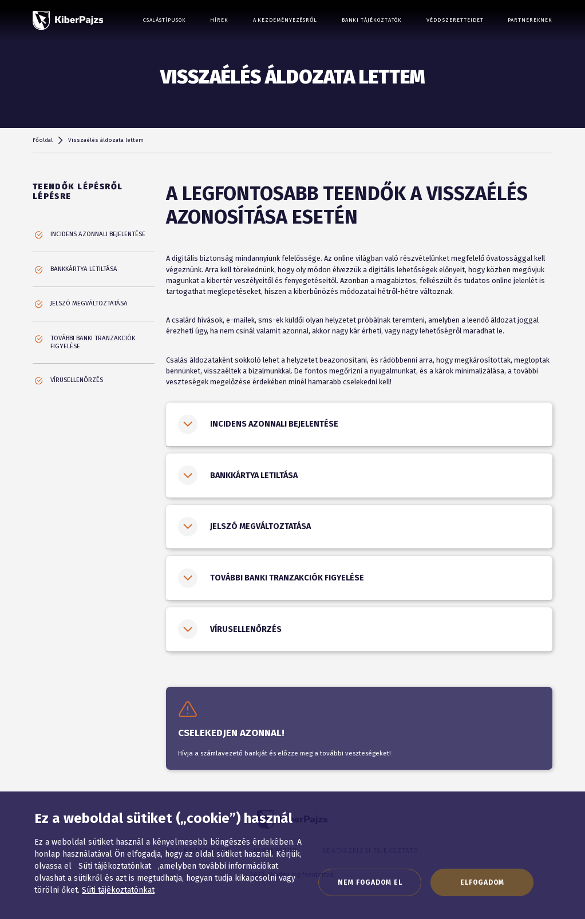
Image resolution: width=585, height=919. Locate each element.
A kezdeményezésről (285, 20)
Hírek (219, 20)
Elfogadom (482, 882)
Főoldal (43, 140)
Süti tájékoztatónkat (118, 890)
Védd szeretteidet (455, 20)
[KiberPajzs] (68, 20)
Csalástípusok (164, 20)
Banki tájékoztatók (372, 20)
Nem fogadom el (370, 882)
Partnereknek (530, 20)
